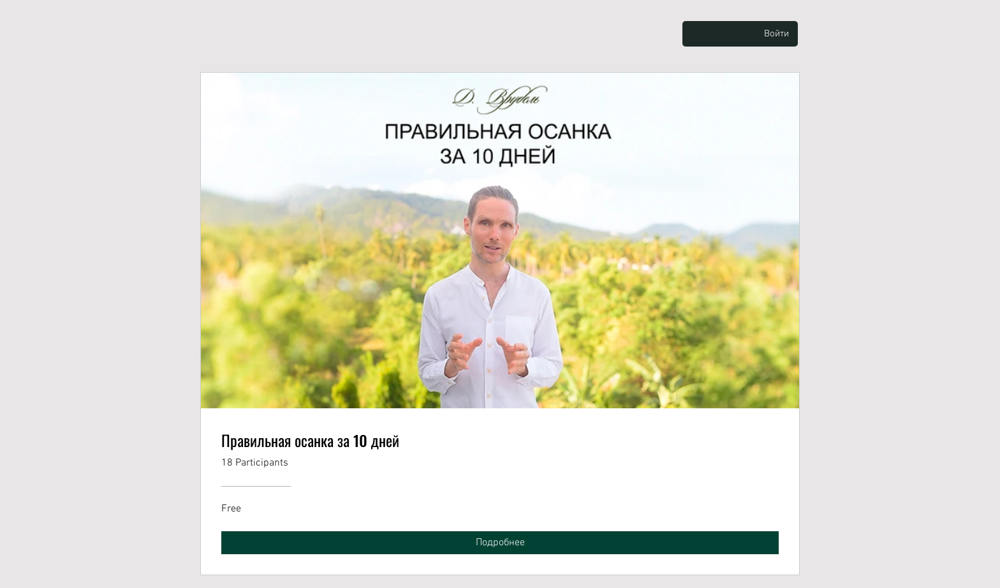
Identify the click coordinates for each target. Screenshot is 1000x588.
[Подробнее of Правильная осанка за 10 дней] (500, 542)
